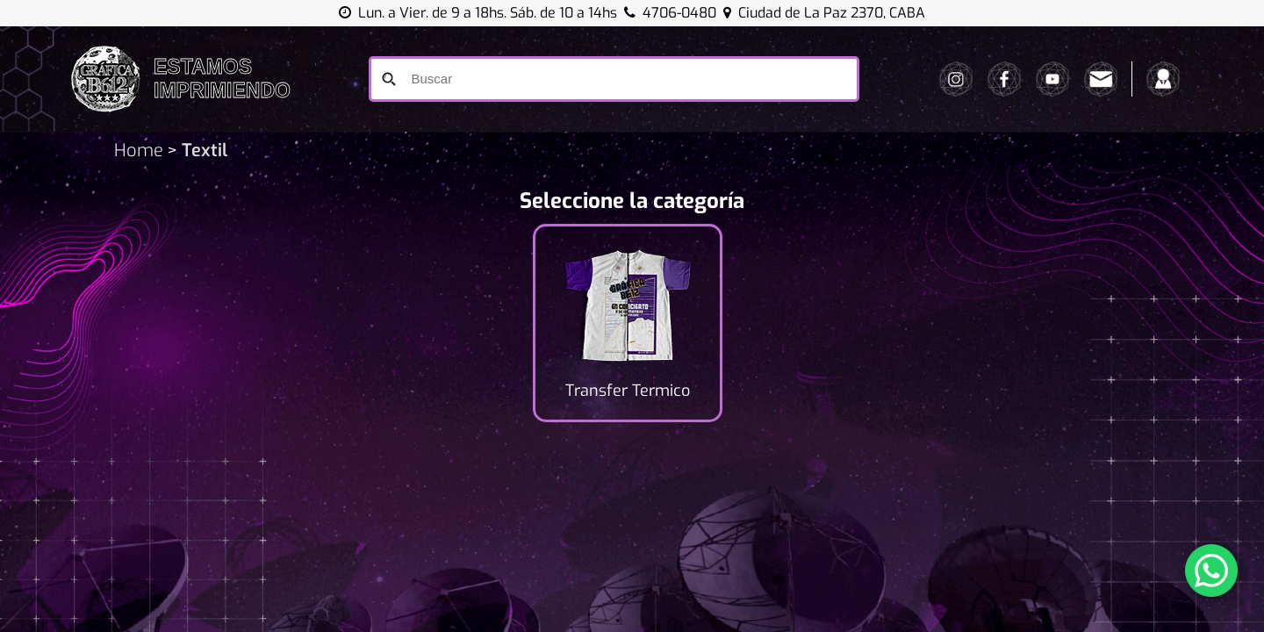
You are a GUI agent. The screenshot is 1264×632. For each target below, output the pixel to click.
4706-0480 (679, 13)
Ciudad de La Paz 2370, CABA (824, 13)
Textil (202, 150)
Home (138, 150)
